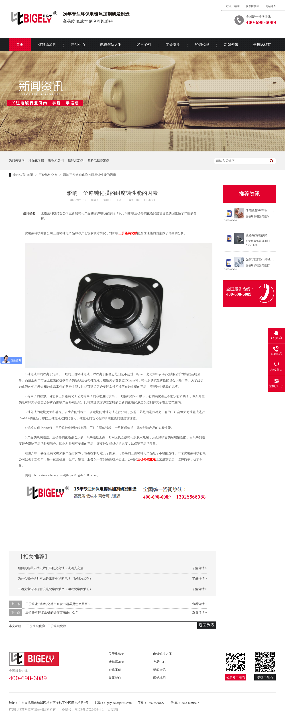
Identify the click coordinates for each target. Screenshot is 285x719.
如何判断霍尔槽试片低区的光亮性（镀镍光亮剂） (52, 568)
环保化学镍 (36, 160)
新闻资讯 (231, 45)
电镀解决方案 (111, 45)
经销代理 (202, 45)
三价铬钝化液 (146, 459)
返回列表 (207, 625)
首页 (19, 45)
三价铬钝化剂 (48, 175)
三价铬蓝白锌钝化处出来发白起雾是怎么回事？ (58, 604)
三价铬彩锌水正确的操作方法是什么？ (51, 612)
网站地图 (270, 6)
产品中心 (78, 45)
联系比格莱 (252, 6)
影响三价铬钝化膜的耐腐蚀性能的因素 (89, 175)
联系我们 (115, 678)
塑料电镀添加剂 (98, 160)
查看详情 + (199, 604)
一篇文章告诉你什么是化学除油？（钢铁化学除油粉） (55, 589)
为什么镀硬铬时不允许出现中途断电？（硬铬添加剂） (55, 578)
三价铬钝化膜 (127, 233)
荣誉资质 (173, 45)
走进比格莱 (262, 45)
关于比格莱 (116, 654)
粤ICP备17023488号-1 (89, 709)
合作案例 (115, 670)
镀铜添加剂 (56, 160)
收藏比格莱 (233, 6)
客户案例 (143, 45)
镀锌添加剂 (47, 45)
